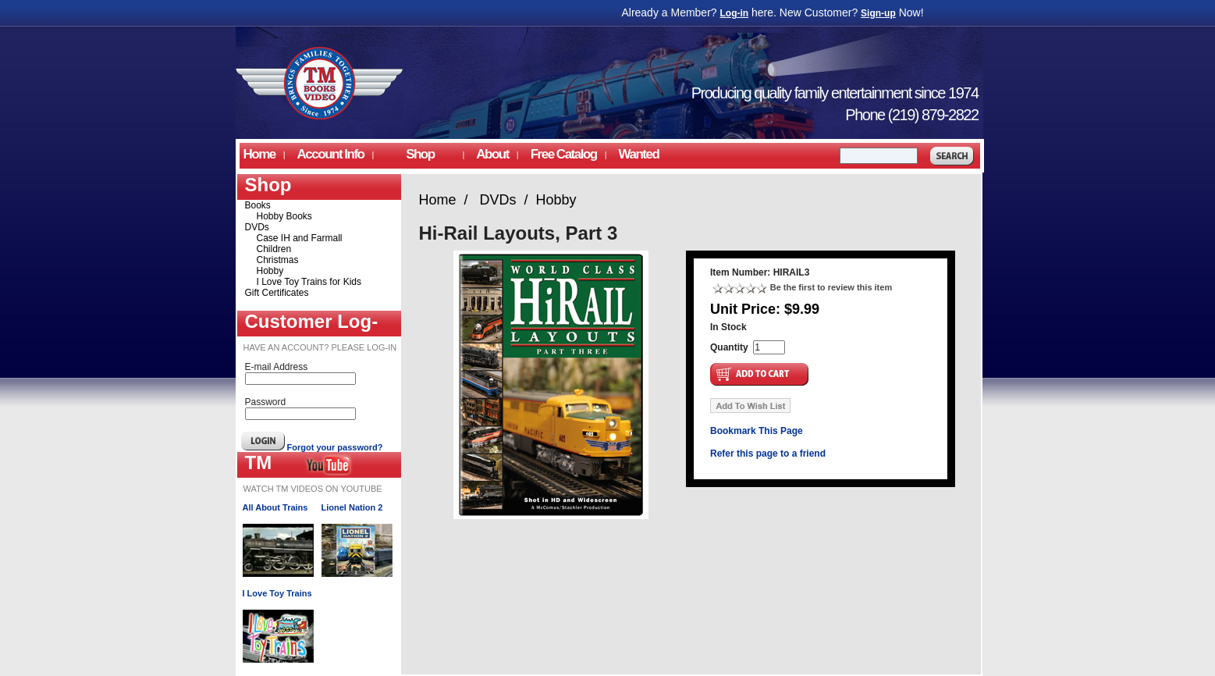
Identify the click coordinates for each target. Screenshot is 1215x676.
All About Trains (275, 507)
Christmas (278, 259)
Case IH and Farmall (300, 238)
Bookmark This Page (756, 430)
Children (274, 249)
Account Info (330, 154)
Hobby (270, 270)
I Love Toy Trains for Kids (309, 281)
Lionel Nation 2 (352, 507)
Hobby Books (284, 216)
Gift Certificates (277, 292)
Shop (419, 154)
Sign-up (878, 13)
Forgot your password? (335, 447)
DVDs (257, 227)
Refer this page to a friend (768, 453)
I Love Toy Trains (277, 593)
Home (259, 154)
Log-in (734, 13)
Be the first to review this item (831, 287)
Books (258, 205)
